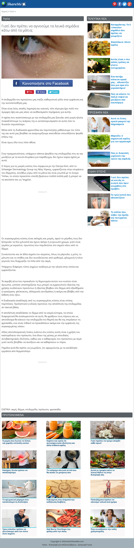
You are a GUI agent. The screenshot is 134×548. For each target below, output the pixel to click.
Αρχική (4, 11)
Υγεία (12, 11)
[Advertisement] (42, 212)
